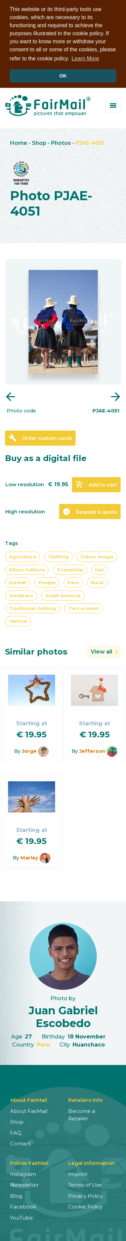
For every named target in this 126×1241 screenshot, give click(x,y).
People (47, 582)
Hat (99, 569)
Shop (39, 142)
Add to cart (96, 484)
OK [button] (63, 75)
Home (18, 142)
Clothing (58, 556)
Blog (16, 1195)
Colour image (97, 556)
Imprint (77, 1173)
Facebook (23, 1206)
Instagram (23, 1173)
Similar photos (36, 651)
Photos (61, 142)
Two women (84, 608)
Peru (73, 582)
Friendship (70, 569)
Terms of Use (85, 1184)
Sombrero (21, 595)
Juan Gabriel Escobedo (63, 1016)
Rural (97, 582)
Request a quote (89, 511)
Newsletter (24, 1184)
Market (17, 582)
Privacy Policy (85, 1195)
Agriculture (22, 556)
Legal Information (91, 1162)
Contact (20, 1143)
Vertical (18, 620)
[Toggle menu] (113, 105)
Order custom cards (40, 438)
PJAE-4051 (90, 142)
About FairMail (28, 1110)
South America (63, 595)
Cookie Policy (85, 1206)
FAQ (16, 1132)
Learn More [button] (85, 58)
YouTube (21, 1217)
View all (101, 651)
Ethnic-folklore (27, 569)
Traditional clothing (32, 608)
